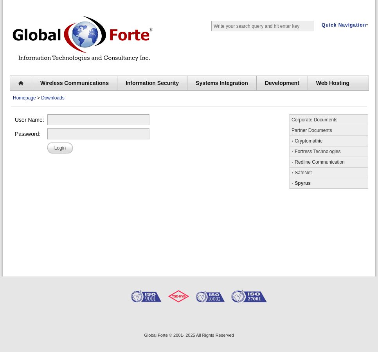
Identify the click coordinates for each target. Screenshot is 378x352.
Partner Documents (312, 130)
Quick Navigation (345, 25)
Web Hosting (332, 83)
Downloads (52, 98)
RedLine (101, 318)
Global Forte (156, 335)
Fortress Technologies (316, 151)
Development (282, 83)
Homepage (24, 98)
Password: (27, 134)
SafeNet (302, 172)
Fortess (221, 318)
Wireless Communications (74, 83)
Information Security (152, 83)
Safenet (181, 319)
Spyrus (301, 183)
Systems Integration (222, 83)
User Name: (29, 120)
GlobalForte (55, 319)
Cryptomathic (307, 140)
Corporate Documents (314, 120)
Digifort (140, 318)
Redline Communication (318, 162)
